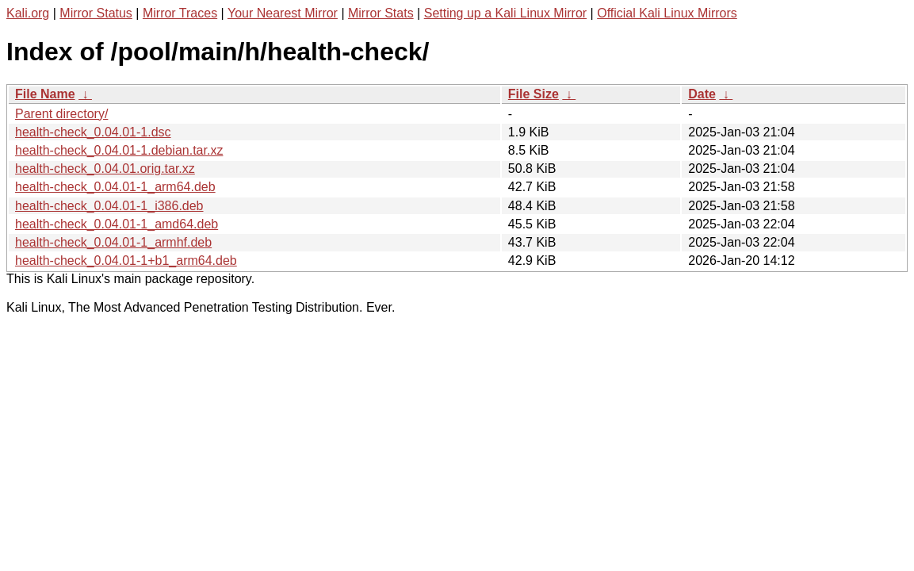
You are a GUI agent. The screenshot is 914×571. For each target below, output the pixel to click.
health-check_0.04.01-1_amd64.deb (116, 224)
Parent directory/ (61, 114)
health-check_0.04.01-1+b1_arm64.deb (126, 260)
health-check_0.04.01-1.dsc (93, 132)
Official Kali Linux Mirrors (667, 13)
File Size (533, 94)
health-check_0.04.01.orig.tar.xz (105, 168)
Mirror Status (95, 13)
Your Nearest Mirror (283, 13)
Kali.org (27, 13)
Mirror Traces (180, 13)
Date (702, 94)
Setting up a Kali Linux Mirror (505, 13)
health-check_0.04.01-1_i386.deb (109, 206)
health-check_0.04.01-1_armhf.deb (113, 242)
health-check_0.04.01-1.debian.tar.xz (119, 150)
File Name (45, 94)
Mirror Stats (381, 13)
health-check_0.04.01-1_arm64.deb (115, 187)
